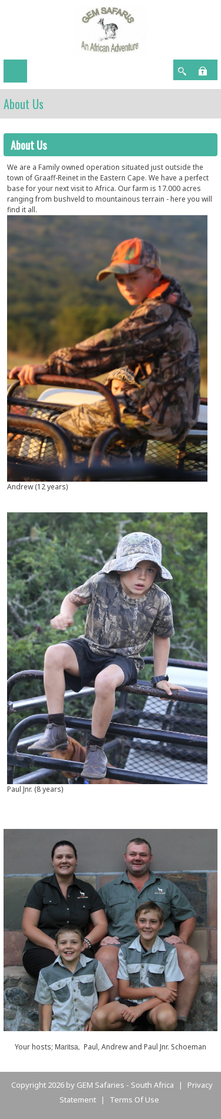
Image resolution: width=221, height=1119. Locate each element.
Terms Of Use (134, 1099)
